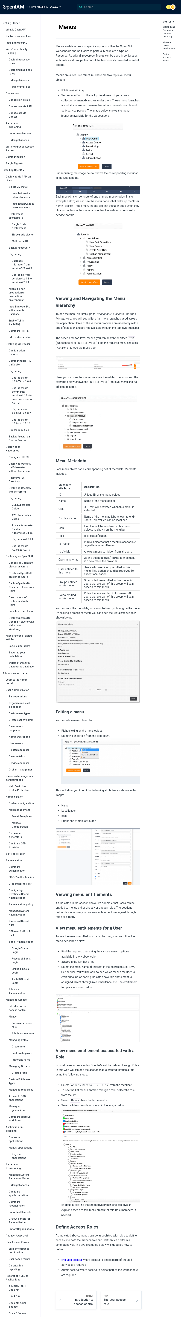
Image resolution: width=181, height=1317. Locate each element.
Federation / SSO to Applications (21, 1277)
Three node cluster (23, 234)
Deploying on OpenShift (21, 556)
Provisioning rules (19, 86)
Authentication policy (21, 904)
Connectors (21, 93)
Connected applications (16, 1139)
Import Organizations (21, 1229)
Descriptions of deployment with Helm (18, 601)
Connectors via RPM (20, 106)
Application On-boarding (21, 1129)
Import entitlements (20, 133)
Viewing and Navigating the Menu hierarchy (169, 32)
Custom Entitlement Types (20, 1081)
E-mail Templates (22, 816)
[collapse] (35, 23)
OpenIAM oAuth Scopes (18, 1305)
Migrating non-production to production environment (17, 294)
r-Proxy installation (20, 337)
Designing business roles (20, 71)
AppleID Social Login (20, 981)
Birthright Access (19, 80)
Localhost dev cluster (21, 611)
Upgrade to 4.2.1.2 (22, 539)
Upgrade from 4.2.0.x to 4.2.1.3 (21, 421)
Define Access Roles (167, 57)
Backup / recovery (19, 247)
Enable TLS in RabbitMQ (16, 322)
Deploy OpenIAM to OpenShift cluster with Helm (21, 587)
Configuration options (17, 352)
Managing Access (21, 999)
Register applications (19, 1156)
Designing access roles (19, 61)
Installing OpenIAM (17, 42)
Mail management (23, 809)
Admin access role (23, 1033)
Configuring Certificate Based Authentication (19, 894)
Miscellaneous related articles (21, 637)
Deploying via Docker (21, 344)
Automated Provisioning (21, 125)
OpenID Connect (18, 1313)
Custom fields (17, 756)
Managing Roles (23, 1040)
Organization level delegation (19, 705)
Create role (18, 1046)
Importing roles (21, 1059)
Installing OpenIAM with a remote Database (20, 310)
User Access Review (21, 1242)
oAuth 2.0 (14, 1296)
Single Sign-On (14, 163)
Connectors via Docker (17, 115)
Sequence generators (15, 835)
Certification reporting (16, 1267)
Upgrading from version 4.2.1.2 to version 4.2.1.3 (22, 278)
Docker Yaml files (19, 430)
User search (16, 743)
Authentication (21, 860)
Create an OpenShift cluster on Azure (20, 575)
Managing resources (21, 1089)
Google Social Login (20, 950)
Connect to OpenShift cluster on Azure (21, 564)
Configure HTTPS (19, 330)
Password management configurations (21, 778)
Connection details (20, 99)
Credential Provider (20, 883)
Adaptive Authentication (17, 991)
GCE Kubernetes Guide (21, 506)
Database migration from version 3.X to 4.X (22, 264)
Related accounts (19, 749)
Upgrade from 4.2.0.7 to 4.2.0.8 (21, 379)
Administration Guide (20, 673)
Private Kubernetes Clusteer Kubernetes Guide (23, 529)
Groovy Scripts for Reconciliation (19, 1220)
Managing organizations (17, 1108)
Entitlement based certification (19, 1250)
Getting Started (20, 23)
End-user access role (22, 1025)
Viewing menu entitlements (169, 45)
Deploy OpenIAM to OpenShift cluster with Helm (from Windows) (21, 624)
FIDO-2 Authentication (21, 877)
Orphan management (21, 769)
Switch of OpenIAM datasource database (21, 664)
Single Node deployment (19, 226)
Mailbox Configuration (20, 825)
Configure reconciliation (17, 1203)
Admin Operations (19, 736)
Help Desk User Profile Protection (19, 788)
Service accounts (19, 763)
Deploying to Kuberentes (21, 448)
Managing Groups (23, 1066)
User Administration (21, 690)
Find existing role (22, 1053)
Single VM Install (23, 186)
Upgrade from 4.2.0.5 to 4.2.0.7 (21, 411)
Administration (21, 796)
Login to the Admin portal (16, 681)
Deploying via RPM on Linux (21, 178)
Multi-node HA (20, 241)
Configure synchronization (18, 1193)
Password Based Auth (19, 923)
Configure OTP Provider (17, 845)
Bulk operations (18, 696)
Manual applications (23, 1147)
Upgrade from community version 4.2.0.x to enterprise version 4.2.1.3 (22, 395)
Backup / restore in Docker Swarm (20, 438)
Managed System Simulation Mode (19, 1176)
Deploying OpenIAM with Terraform (20, 490)
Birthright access (19, 1185)
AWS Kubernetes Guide (21, 517)
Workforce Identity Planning (21, 51)
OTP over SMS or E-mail (20, 933)
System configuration (21, 803)
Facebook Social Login (21, 960)
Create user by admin (21, 720)
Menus (23, 1016)
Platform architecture (18, 36)
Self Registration (15, 853)
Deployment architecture (23, 216)
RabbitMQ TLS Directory (17, 479)
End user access (71, 1258)
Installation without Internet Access (23, 205)
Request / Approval (17, 1235)
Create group (19, 1072)
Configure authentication (17, 869)
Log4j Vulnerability (19, 646)
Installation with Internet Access (21, 195)
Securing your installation (17, 654)
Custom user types (19, 713)
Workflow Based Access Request (20, 148)
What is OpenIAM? (16, 29)
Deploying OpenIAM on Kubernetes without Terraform (20, 467)
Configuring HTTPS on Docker (20, 362)
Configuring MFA (15, 157)
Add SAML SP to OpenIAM (18, 1288)
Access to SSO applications (17, 1098)
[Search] (119, 7)
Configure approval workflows (20, 1118)
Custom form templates (16, 728)
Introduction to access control (17, 1008)
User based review (19, 1259)
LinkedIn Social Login (21, 970)
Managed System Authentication (19, 913)
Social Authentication (23, 941)
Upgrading (23, 254)
